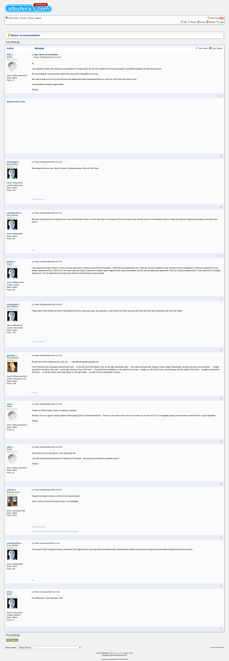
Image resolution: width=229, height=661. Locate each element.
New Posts (214, 18)
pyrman (12, 355)
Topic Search (201, 48)
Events (201, 22)
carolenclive (14, 213)
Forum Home (13, 18)
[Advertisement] (127, 125)
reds (10, 54)
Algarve (38, 18)
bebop (11, 261)
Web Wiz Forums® (116, 653)
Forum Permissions (217, 647)
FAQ (185, 22)
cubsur (11, 489)
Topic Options (215, 48)
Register (212, 22)
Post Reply (12, 42)
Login (221, 22)
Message (39, 48)
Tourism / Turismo (27, 18)
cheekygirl (13, 162)
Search (192, 22)
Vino (10, 591)
